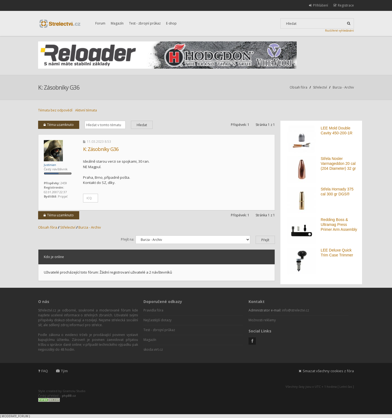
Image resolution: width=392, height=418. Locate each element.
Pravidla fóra (153, 310)
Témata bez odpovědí (55, 110)
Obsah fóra (298, 87)
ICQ (89, 198)
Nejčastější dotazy (157, 320)
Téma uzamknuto (59, 124)
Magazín (117, 23)
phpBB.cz (69, 395)
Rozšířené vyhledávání (339, 30)
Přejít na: (127, 239)
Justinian (50, 165)
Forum (100, 23)
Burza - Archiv (343, 87)
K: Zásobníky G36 (58, 87)
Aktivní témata (86, 110)
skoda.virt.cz (153, 349)
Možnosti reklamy (262, 320)
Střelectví (320, 87)
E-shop (171, 23)
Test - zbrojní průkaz (145, 23)
